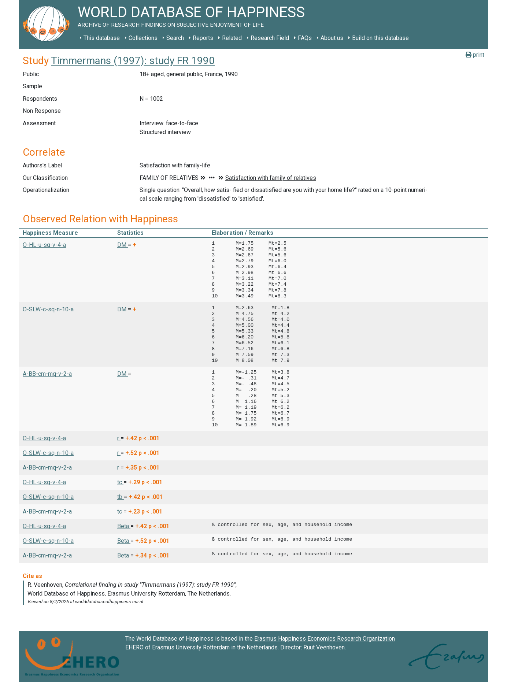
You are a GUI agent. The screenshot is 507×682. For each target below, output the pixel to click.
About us (332, 37)
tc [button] (120, 482)
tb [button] (120, 496)
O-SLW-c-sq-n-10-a (48, 309)
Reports (203, 37)
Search (175, 37)
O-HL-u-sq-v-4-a (44, 244)
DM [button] (122, 244)
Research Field (270, 37)
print (475, 54)
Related (232, 37)
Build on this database (380, 37)
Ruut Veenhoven (324, 647)
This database (102, 37)
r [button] (119, 438)
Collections (143, 37)
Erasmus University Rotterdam (191, 647)
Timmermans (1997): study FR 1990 (133, 61)
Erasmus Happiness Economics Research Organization (324, 638)
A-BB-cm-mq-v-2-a (47, 373)
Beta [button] (123, 526)
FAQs (305, 37)
